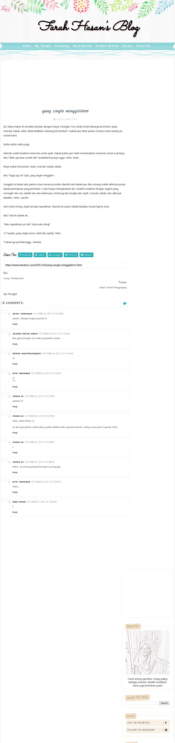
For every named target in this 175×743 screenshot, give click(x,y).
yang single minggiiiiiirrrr (145, 488)
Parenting (62, 51)
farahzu (133, 612)
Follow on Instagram (148, 229)
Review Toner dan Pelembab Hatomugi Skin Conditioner (145, 256)
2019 (133, 440)
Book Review (82, 51)
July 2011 (138, 530)
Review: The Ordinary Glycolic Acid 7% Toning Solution (144, 276)
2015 (133, 456)
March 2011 (139, 546)
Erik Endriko (135, 608)
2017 (133, 448)
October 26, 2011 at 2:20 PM (48, 482)
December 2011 (142, 476)
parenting (12, 657)
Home (27, 51)
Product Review (107, 51)
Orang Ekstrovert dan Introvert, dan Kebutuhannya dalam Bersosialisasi (143, 402)
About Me (143, 51)
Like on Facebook (148, 221)
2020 (133, 435)
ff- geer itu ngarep (142, 518)
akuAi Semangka (25, 311)
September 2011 (142, 522)
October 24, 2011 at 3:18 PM (48, 370)
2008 (133, 566)
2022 (133, 431)
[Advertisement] (84, 90)
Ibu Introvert (70, 637)
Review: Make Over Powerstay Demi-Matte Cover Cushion (144, 297)
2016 (133, 452)
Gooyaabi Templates (112, 703)
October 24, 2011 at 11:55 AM (60, 351)
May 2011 (138, 538)
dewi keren (21, 502)
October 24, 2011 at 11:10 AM (56, 331)
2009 (133, 562)
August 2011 (140, 526)
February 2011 (141, 550)
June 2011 (138, 534)
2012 (133, 468)
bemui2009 (13, 636)
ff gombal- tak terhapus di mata (150, 513)
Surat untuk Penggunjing (145, 493)
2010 (133, 558)
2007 (133, 570)
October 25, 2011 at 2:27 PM (42, 413)
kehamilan (13, 643)
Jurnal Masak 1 (140, 499)
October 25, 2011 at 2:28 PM (42, 443)
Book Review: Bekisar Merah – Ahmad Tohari (144, 377)
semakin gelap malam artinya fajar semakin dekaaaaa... (148, 505)
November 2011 (142, 480)
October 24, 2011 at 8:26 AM (50, 311)
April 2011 (138, 542)
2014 (133, 460)
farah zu (20, 394)
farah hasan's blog (87, 31)
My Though (43, 51)
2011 (133, 472)
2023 (133, 427)
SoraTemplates (73, 703)
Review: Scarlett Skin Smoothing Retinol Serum (145, 315)
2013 (133, 464)
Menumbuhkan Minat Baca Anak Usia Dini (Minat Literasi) (146, 358)
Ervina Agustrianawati (29, 351)
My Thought (13, 650)
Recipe (127, 51)
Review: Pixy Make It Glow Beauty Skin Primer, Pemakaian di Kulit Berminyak (146, 340)
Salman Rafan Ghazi (27, 331)
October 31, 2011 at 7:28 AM (44, 502)
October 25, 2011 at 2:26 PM (42, 394)
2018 (133, 444)
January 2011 (140, 554)
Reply (17, 322)
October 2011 (140, 484)
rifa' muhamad (23, 371)
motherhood (35, 643)
